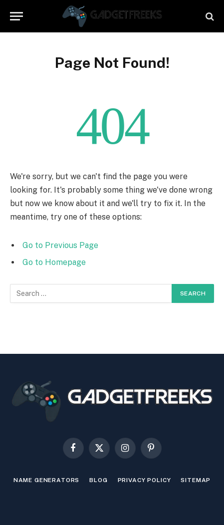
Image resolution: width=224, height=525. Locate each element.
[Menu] (16, 16)
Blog (98, 480)
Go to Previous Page (60, 245)
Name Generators (46, 480)
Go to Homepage (54, 262)
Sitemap (196, 480)
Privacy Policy (144, 480)
